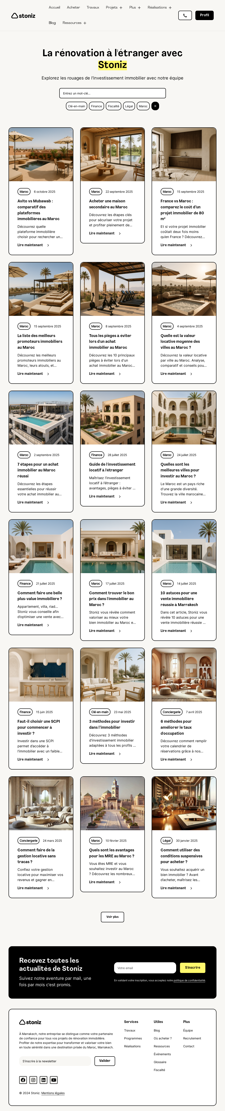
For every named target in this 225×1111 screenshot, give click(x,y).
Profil (204, 15)
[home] (23, 15)
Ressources (162, 1046)
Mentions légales (53, 1093)
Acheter (73, 7)
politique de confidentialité (189, 980)
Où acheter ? (163, 1038)
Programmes (133, 1038)
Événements (162, 1054)
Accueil (54, 7)
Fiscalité (159, 1070)
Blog (52, 23)
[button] (114, 7)
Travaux (93, 7)
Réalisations (132, 1046)
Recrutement (192, 1038)
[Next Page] (112, 917)
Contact (188, 1046)
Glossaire (160, 1062)
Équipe (188, 1030)
